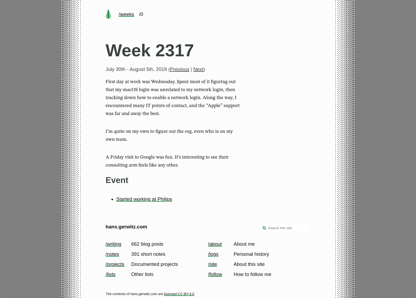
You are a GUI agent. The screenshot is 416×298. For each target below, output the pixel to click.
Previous (179, 69)
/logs (213, 254)
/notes (112, 254)
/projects (115, 264)
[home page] (108, 14)
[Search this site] (285, 227)
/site (212, 264)
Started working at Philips (144, 199)
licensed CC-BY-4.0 (179, 294)
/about (215, 244)
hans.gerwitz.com (126, 226)
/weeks (126, 14)
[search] (264, 228)
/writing (113, 244)
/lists (110, 274)
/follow (215, 274)
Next (198, 69)
